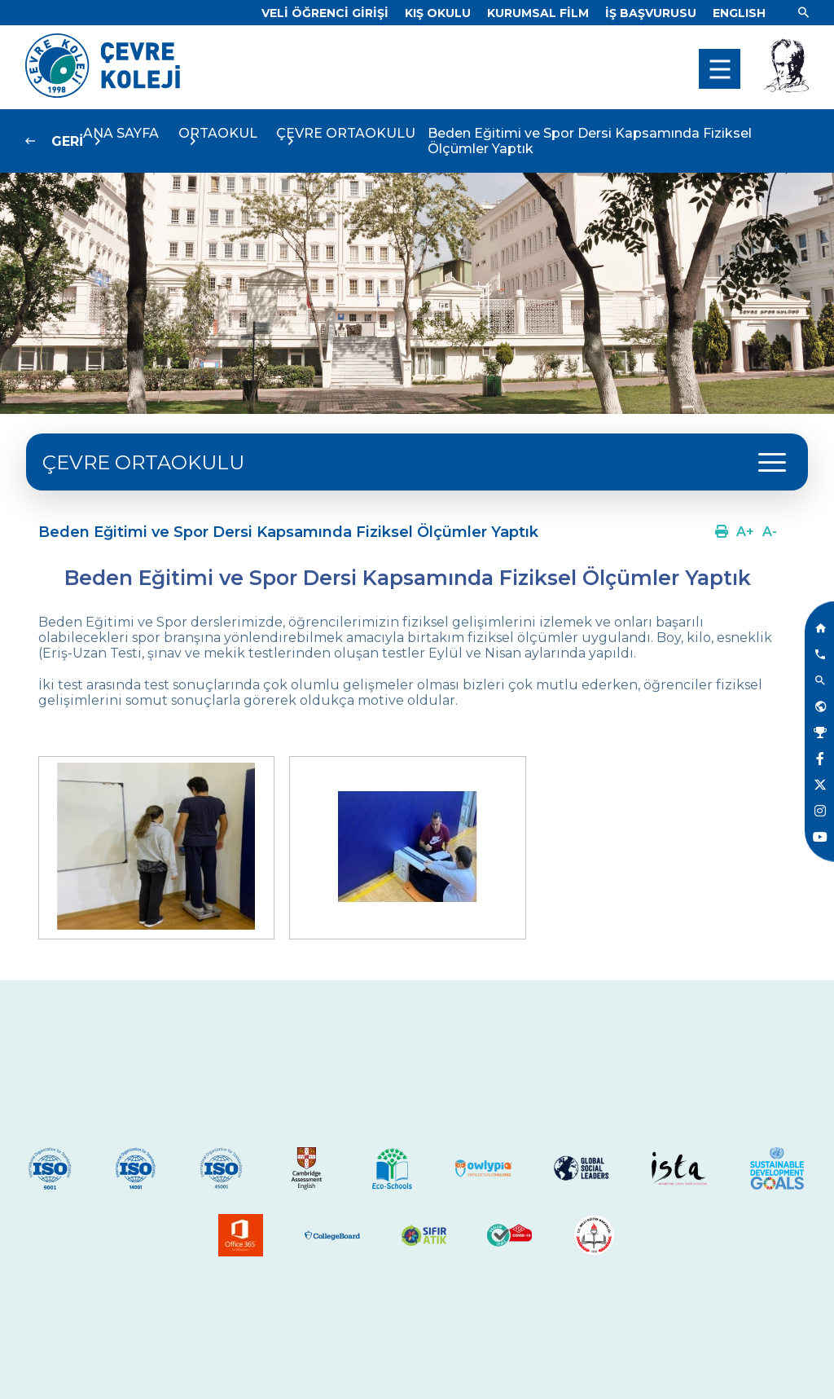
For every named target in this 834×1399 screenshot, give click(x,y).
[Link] (324, 13)
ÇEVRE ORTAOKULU (143, 462)
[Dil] (739, 13)
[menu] (719, 69)
